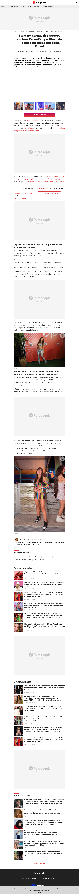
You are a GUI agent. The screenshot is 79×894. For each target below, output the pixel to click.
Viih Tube (30, 179)
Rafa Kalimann (32, 121)
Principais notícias (34, 557)
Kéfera (41, 260)
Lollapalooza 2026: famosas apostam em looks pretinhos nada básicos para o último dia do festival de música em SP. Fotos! (44, 687)
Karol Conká (26, 253)
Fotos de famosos (38, 560)
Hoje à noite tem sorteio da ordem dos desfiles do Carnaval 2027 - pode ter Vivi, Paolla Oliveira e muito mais (43, 853)
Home (15, 31)
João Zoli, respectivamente (45, 193)
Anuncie (54, 878)
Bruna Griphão (42, 188)
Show (29, 560)
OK (39, 892)
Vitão (59, 193)
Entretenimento (47, 557)
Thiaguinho (28, 128)
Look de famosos (20, 560)
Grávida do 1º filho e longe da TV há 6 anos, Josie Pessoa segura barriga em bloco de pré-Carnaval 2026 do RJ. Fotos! (44, 584)
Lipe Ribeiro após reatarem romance (50, 179)
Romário (47, 177)
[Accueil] (39, 2)
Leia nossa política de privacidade (39, 890)
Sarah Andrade (20, 198)
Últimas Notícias (23, 31)
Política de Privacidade (30, 878)
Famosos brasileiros (21, 557)
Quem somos (44, 878)
